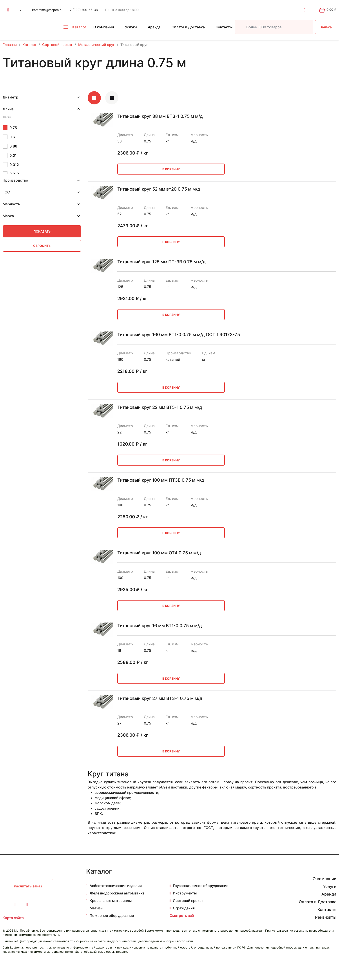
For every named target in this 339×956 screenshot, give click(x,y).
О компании (103, 27)
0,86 (10, 146)
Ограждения (184, 908)
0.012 (11, 164)
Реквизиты (325, 917)
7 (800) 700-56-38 (84, 10)
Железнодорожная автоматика (117, 893)
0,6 (9, 137)
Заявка (326, 27)
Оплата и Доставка (188, 27)
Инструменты (185, 893)
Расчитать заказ (28, 886)
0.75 (10, 127)
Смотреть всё (182, 915)
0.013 (11, 173)
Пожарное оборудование (112, 915)
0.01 (10, 155)
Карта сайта (13, 918)
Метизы (96, 908)
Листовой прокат (188, 900)
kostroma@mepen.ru (47, 10)
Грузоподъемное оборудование (200, 885)
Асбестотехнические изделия (116, 885)
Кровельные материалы (111, 900)
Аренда (154, 27)
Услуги (131, 27)
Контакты (224, 27)
